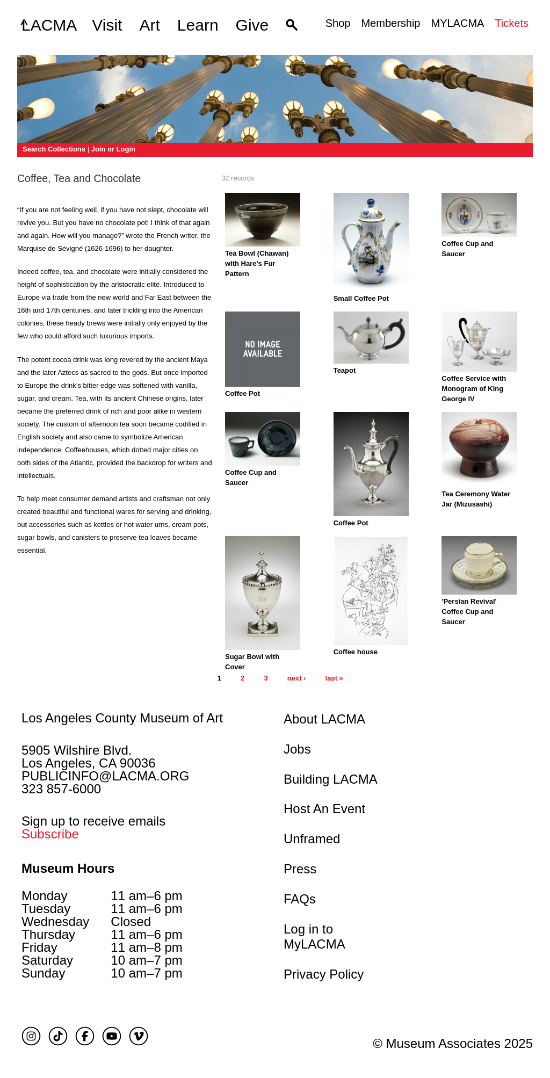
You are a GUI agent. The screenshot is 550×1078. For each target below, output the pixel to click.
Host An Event (324, 808)
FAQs (300, 899)
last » (334, 678)
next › (296, 678)
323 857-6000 (61, 789)
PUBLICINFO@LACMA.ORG (105, 776)
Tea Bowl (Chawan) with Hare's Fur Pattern (256, 263)
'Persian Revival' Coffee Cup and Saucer (469, 611)
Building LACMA (331, 779)
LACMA (49, 25)
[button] (292, 25)
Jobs (297, 749)
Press (300, 869)
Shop (338, 23)
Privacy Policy (324, 974)
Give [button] (252, 25)
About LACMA (324, 719)
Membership (390, 23)
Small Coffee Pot (361, 298)
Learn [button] (198, 25)
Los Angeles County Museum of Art (122, 718)
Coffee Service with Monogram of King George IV (474, 388)
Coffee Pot (242, 393)
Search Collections (54, 149)
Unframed (312, 838)
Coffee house (356, 652)
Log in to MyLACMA (314, 937)
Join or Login (113, 149)
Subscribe (50, 834)
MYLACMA (457, 23)
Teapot (345, 370)
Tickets (512, 23)
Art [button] (150, 25)
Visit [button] (107, 25)
